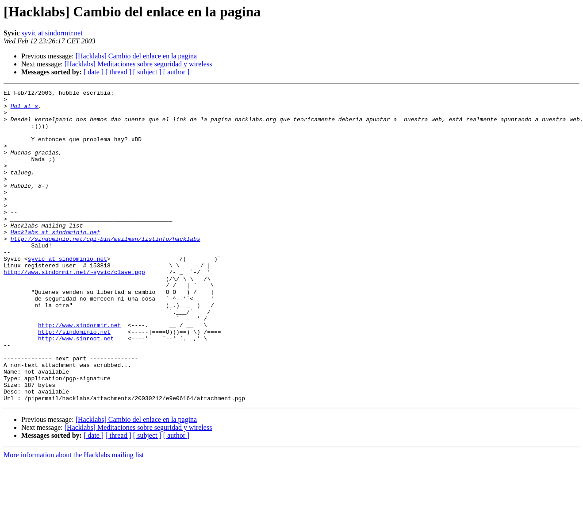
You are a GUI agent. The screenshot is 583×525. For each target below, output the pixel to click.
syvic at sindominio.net (67, 293)
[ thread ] (118, 72)
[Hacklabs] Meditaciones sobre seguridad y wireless (138, 64)
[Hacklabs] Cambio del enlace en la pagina (136, 56)
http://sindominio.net (74, 381)
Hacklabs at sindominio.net (55, 261)
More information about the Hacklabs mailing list (74, 517)
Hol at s (24, 110)
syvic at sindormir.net (51, 33)
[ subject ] (147, 72)
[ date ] (94, 72)
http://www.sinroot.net (76, 389)
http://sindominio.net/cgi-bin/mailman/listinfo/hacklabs (105, 269)
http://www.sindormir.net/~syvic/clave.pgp (74, 309)
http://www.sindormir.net (79, 373)
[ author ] (176, 72)
